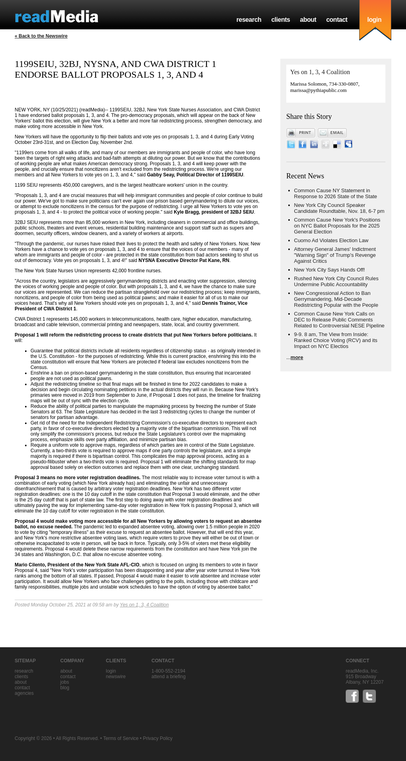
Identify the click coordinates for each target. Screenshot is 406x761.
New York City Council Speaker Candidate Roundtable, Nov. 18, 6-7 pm (339, 208)
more (297, 357)
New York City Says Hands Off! (329, 270)
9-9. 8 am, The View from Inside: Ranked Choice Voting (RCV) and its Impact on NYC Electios (335, 340)
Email (332, 133)
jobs (64, 682)
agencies (24, 693)
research (248, 19)
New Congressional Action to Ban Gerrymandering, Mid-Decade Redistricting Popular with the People (336, 299)
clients (280, 19)
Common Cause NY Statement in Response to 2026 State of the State (335, 193)
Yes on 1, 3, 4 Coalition (144, 605)
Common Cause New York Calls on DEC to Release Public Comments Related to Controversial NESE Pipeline (339, 320)
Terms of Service (120, 738)
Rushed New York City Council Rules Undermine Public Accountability (336, 281)
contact (337, 19)
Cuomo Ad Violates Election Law (331, 240)
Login (111, 671)
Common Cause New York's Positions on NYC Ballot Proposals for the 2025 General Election (337, 226)
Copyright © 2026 (33, 738)
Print (301, 133)
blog (64, 687)
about (308, 19)
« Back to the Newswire (41, 36)
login (374, 19)
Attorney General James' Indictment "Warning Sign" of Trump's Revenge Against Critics (335, 255)
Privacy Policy (157, 738)
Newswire (116, 676)
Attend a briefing (168, 676)
